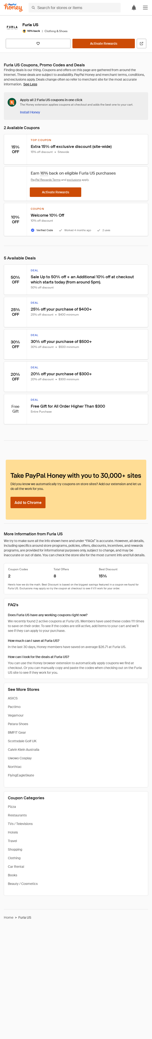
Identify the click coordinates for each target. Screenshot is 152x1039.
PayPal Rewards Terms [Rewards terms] (46, 180)
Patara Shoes (18, 724)
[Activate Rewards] (103, 43)
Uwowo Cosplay (20, 758)
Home (8, 917)
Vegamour (16, 715)
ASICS (13, 698)
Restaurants (17, 815)
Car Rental (16, 866)
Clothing (14, 858)
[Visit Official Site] (141, 43)
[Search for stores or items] (75, 7)
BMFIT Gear (17, 732)
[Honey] (13, 8)
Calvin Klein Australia (23, 749)
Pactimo (14, 707)
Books (12, 875)
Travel (12, 841)
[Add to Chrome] (28, 502)
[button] (145, 7)
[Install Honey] (30, 112)
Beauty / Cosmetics (23, 884)
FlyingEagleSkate (21, 775)
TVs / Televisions (20, 824)
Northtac (15, 767)
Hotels (13, 832)
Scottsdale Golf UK (22, 741)
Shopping (15, 849)
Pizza (12, 807)
